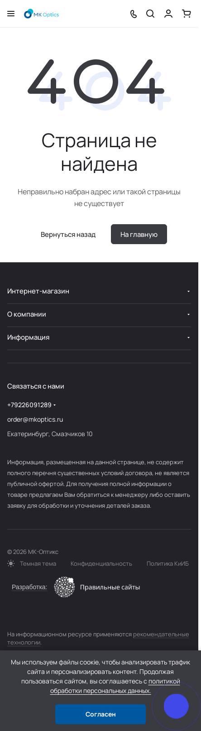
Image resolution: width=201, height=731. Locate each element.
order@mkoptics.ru (35, 419)
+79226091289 (29, 404)
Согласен (101, 714)
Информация (28, 337)
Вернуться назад (68, 234)
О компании (26, 314)
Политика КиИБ (168, 563)
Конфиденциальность (101, 563)
